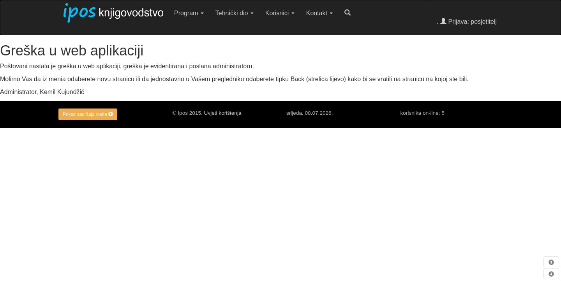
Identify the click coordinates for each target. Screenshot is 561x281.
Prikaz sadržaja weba (88, 114)
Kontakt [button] (319, 13)
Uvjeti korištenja (223, 113)
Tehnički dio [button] (234, 13)
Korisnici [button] (280, 13)
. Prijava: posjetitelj (467, 21)
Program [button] (189, 13)
